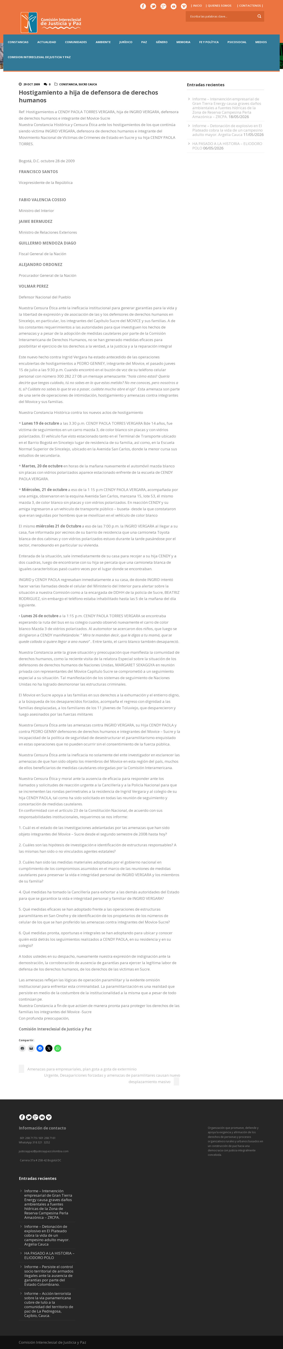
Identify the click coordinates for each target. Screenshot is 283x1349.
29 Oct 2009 (31, 84)
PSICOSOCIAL (237, 42)
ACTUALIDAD (46, 42)
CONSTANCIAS (18, 42)
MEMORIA (183, 42)
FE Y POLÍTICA (209, 42)
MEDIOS (261, 42)
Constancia (68, 84)
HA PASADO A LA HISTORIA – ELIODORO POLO (227, 146)
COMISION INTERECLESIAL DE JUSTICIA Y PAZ (39, 57)
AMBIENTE (103, 42)
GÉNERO (162, 42)
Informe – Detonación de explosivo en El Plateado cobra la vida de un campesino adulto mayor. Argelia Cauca (227, 130)
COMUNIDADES (76, 42)
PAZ (144, 42)
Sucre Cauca (87, 84)
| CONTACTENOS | (250, 6)
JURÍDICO (125, 42)
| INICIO (196, 6)
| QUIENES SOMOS (218, 6)
